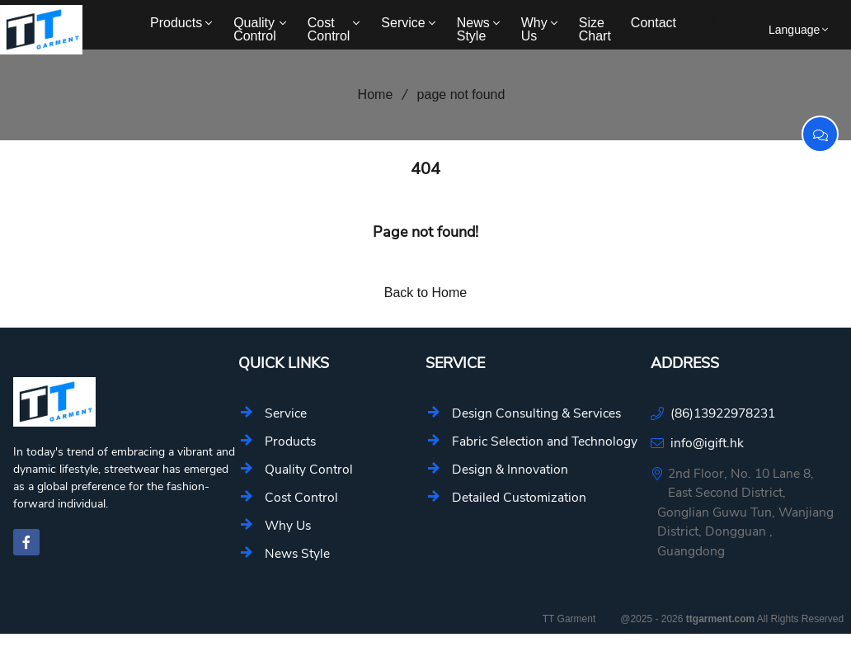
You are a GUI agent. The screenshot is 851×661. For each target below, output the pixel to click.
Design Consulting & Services (536, 413)
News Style (480, 29)
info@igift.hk (707, 442)
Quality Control (261, 29)
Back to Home (425, 293)
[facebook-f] (26, 542)
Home (369, 94)
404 (425, 169)
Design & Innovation (510, 469)
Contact (653, 23)
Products (182, 23)
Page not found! (425, 232)
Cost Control (336, 29)
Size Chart (595, 29)
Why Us (541, 29)
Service (409, 23)
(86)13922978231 (722, 413)
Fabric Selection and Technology (544, 441)
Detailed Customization (519, 497)
